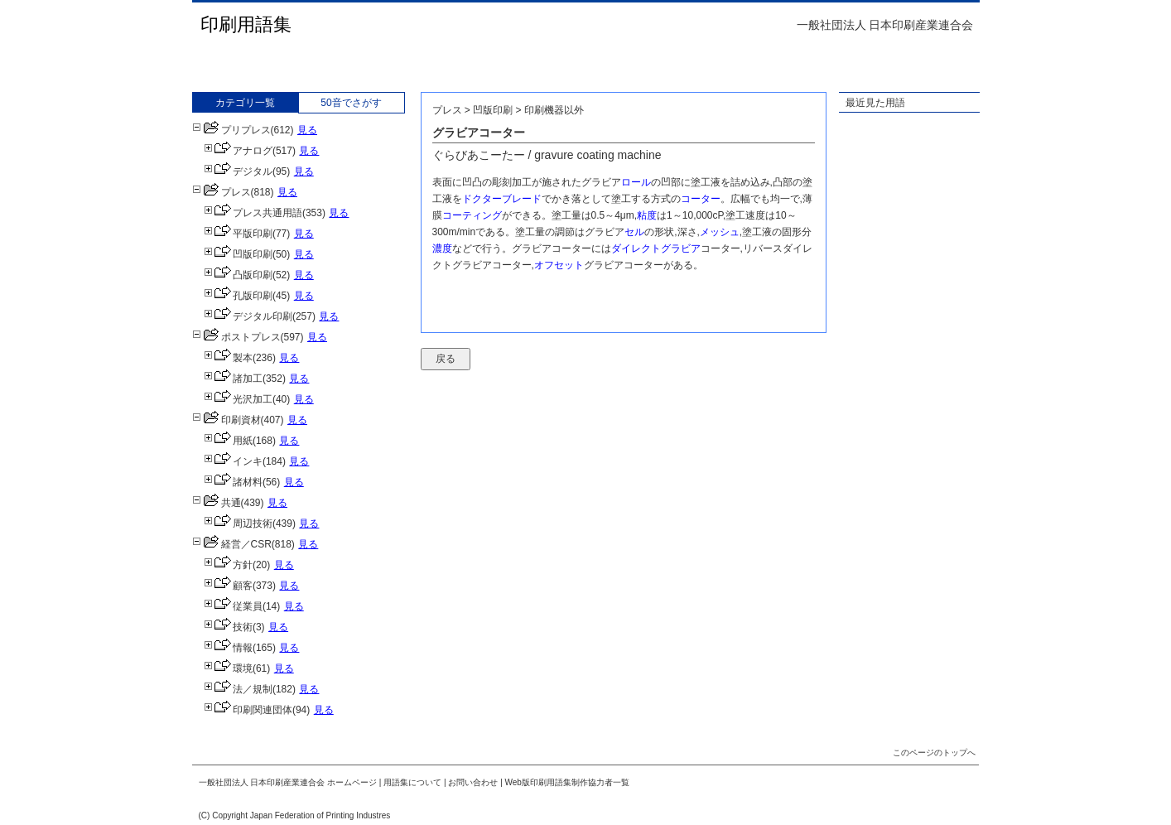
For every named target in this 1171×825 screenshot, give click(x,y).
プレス (221, 192)
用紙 (228, 440)
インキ (233, 461)
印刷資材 (226, 420)
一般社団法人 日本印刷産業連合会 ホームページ (288, 782)
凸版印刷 (238, 275)
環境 (228, 668)
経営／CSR (232, 544)
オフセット (559, 265)
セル (634, 232)
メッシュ (720, 232)
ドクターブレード (502, 199)
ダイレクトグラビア (656, 248)
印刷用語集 (246, 24)
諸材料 (233, 482)
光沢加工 (238, 399)
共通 (216, 503)
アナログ (238, 151)
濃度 (442, 248)
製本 (228, 358)
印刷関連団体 (248, 710)
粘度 (647, 215)
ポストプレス (236, 337)
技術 (228, 627)
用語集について (412, 782)
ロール (636, 182)
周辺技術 (238, 523)
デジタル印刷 (248, 316)
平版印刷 (238, 233)
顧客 (228, 585)
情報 (228, 648)
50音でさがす (350, 103)
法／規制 (238, 689)
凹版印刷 (238, 254)
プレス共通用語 (253, 213)
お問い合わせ (473, 782)
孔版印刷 (238, 296)
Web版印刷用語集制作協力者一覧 (567, 782)
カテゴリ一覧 (245, 103)
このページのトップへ (934, 752)
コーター (700, 199)
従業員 (233, 606)
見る (307, 130)
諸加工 (233, 378)
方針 (228, 565)
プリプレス (231, 130)
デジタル (238, 171)
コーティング (472, 215)
